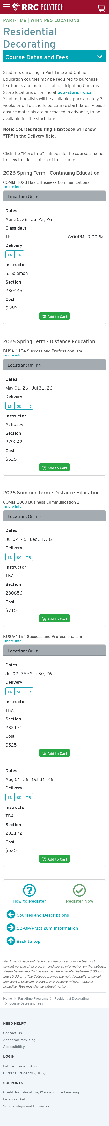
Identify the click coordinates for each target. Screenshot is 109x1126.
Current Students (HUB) (24, 1072)
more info (13, 186)
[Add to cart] (54, 316)
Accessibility (14, 1046)
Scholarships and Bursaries (26, 1105)
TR (19, 254)
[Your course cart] (101, 7)
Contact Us (12, 1032)
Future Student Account (23, 1065)
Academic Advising (19, 1039)
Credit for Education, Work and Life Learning (41, 1091)
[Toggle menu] (33, 7)
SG (19, 557)
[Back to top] (54, 940)
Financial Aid (14, 1098)
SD (19, 405)
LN (10, 254)
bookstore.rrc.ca (74, 91)
